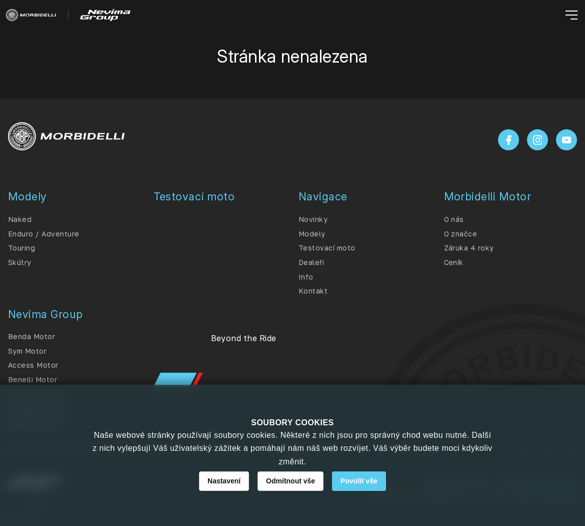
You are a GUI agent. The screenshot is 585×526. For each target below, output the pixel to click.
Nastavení (224, 481)
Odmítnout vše (290, 481)
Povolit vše (359, 481)
